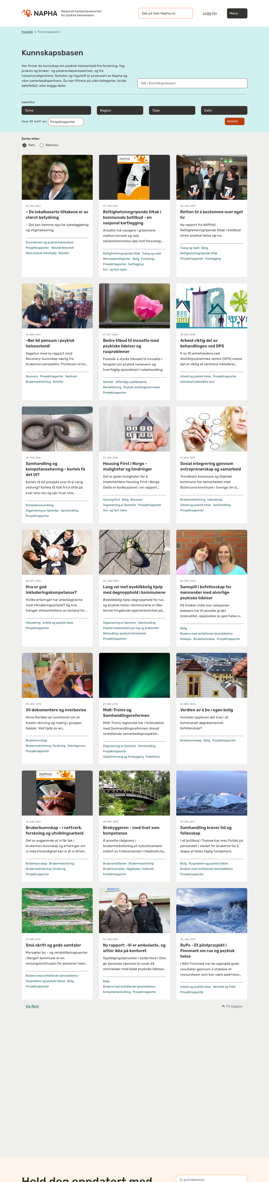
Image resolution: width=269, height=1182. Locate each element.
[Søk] (186, 13)
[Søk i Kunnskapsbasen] (188, 83)
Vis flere (32, 1006)
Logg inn (210, 13)
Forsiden (27, 32)
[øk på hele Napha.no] (161, 13)
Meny (237, 13)
